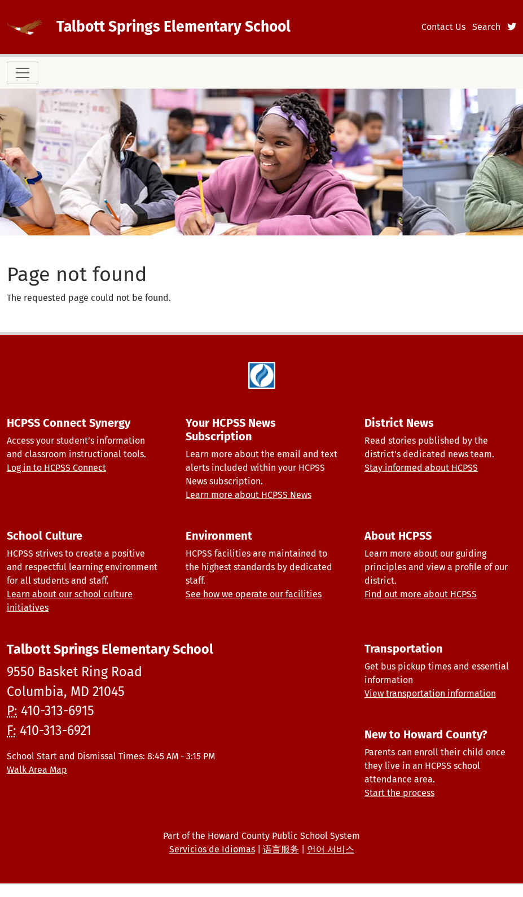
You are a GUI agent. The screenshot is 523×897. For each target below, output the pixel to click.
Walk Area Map (37, 769)
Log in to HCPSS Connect (56, 467)
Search (486, 26)
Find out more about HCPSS (420, 594)
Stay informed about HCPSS (421, 467)
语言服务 (281, 849)
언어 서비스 (330, 849)
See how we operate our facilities (254, 594)
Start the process (399, 792)
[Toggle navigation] (22, 73)
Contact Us (443, 26)
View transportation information (430, 693)
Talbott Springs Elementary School (173, 26)
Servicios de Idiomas (212, 849)
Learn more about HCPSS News (248, 494)
